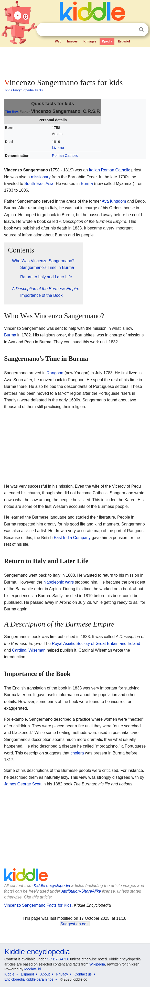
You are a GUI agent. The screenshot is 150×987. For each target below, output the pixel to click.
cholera (77, 753)
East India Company (72, 537)
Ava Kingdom (114, 201)
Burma (87, 183)
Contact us (83, 974)
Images (72, 41)
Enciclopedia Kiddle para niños (28, 979)
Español (124, 41)
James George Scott (22, 784)
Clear (130, 29)
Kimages (89, 41)
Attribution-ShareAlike (81, 891)
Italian (94, 170)
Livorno (58, 148)
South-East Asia (38, 183)
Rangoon (55, 373)
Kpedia (107, 41)
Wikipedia (97, 964)
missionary (40, 177)
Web (58, 41)
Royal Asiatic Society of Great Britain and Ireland (96, 643)
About (45, 974)
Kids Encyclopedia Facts (24, 90)
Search (141, 29)
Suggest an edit (74, 924)
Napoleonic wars (59, 582)
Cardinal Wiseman (29, 650)
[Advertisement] (75, 61)
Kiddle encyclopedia (52, 885)
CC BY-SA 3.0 (58, 959)
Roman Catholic (65, 155)
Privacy (62, 974)
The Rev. (12, 112)
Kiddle (9, 974)
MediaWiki (32, 969)
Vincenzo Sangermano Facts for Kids (38, 905)
